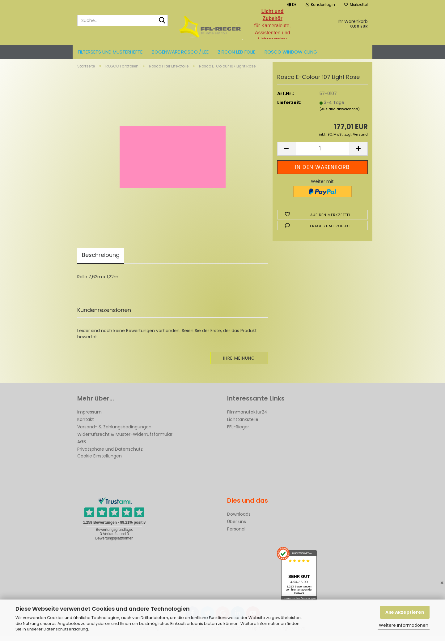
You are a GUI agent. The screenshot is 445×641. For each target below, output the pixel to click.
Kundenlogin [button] (320, 4)
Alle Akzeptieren (404, 612)
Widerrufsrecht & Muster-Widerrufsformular (124, 439)
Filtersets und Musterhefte (110, 52)
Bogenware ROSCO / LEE (180, 52)
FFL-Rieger (238, 432)
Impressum (89, 417)
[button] (292, 4)
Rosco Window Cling (291, 52)
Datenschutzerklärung (66, 629)
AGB (81, 447)
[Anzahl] (322, 154)
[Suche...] (162, 20)
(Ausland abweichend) (340, 114)
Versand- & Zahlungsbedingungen (114, 432)
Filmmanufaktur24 (247, 417)
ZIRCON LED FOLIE (236, 52)
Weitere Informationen (403, 625)
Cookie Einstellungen (99, 461)
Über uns (236, 527)
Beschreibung (101, 260)
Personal (236, 534)
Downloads (239, 519)
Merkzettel (356, 4)
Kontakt (85, 425)
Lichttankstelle (242, 425)
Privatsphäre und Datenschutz (110, 454)
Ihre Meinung (239, 363)
